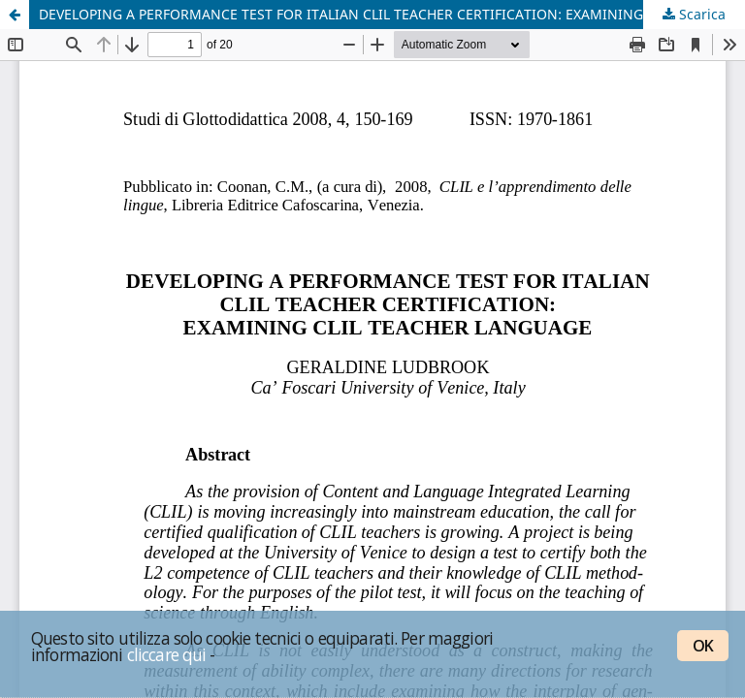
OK (703, 645)
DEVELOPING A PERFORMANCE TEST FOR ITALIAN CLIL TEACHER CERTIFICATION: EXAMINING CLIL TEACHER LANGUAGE (392, 14)
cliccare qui (167, 654)
